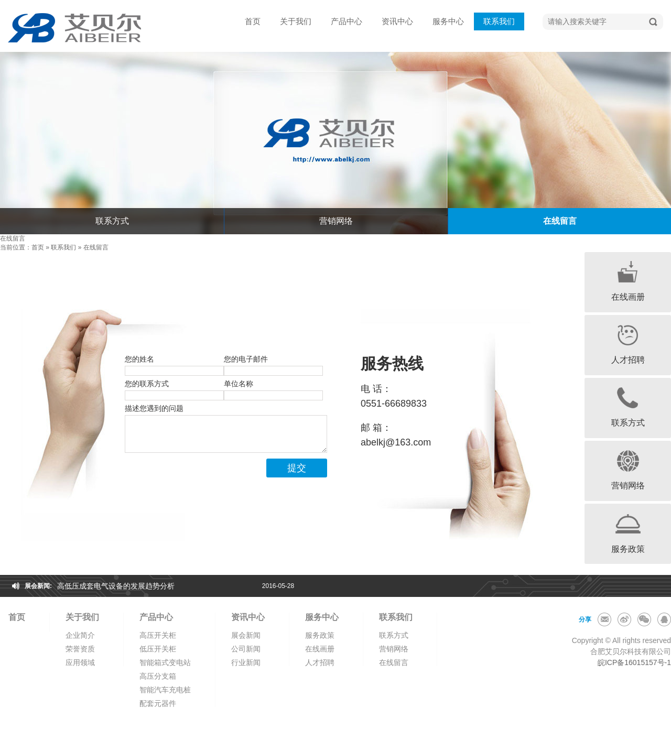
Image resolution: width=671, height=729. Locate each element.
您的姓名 (139, 359)
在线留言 (96, 247)
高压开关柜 (157, 635)
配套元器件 (157, 703)
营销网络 (336, 220)
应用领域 (80, 662)
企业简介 (80, 635)
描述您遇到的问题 (154, 408)
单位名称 (238, 383)
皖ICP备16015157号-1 (634, 662)
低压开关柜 (157, 648)
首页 (253, 21)
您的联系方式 (147, 383)
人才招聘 (319, 662)
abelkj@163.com (396, 442)
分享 (585, 619)
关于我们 (295, 21)
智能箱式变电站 (165, 662)
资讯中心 (397, 21)
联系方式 (112, 220)
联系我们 (499, 21)
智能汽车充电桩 (165, 689)
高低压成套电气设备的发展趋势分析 (116, 586)
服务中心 (448, 21)
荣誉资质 (80, 648)
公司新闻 (246, 648)
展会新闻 (246, 635)
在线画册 (319, 648)
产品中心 (346, 21)
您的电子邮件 (246, 359)
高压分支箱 (157, 676)
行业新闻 (246, 662)
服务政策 (319, 635)
